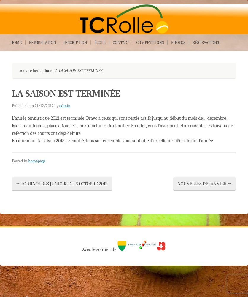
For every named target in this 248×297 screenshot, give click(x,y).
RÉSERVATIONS (206, 42)
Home (48, 70)
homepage (36, 161)
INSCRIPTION (75, 42)
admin (64, 105)
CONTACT (121, 42)
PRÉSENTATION (42, 42)
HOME (16, 42)
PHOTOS (178, 42)
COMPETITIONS (150, 42)
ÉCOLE (100, 42)
